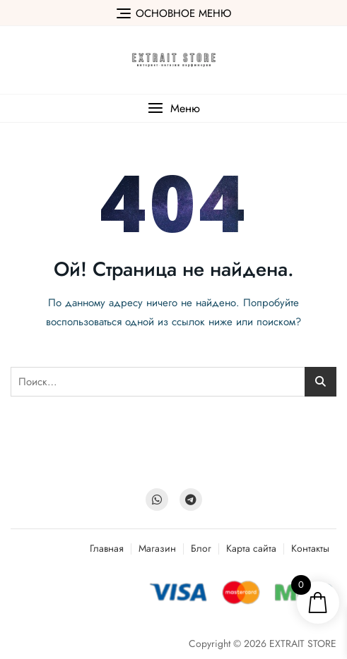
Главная (107, 548)
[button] (173, 108)
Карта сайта (251, 548)
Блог (201, 548)
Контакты (310, 548)
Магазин (157, 548)
